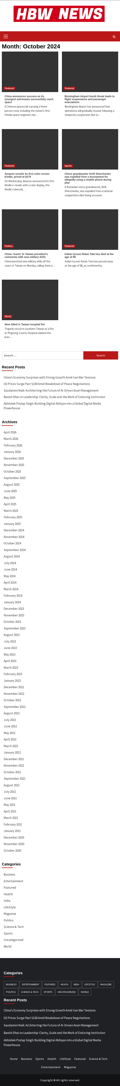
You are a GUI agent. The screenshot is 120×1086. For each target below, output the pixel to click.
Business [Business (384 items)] (11, 984)
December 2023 (14, 609)
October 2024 (12, 543)
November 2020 (14, 844)
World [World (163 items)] (85, 992)
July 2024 (10, 563)
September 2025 (14, 478)
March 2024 (11, 589)
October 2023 (12, 622)
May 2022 (9, 733)
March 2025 (11, 511)
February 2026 (13, 445)
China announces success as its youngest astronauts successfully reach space (29, 99)
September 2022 (14, 707)
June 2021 (10, 798)
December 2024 (14, 530)
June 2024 (10, 569)
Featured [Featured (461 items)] (50, 984)
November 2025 (14, 465)
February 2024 (13, 596)
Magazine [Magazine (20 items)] (106, 984)
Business (9, 874)
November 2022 (14, 694)
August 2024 (12, 556)
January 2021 (12, 831)
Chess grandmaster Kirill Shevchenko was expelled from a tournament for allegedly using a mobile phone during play (88, 178)
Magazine (10, 914)
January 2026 (12, 452)
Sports (68, 166)
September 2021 (14, 779)
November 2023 (14, 615)
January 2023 (12, 681)
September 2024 (14, 550)
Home (14, 1059)
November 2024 (14, 537)
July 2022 (10, 720)
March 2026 (11, 439)
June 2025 (10, 491)
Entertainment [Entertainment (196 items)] (30, 984)
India (7, 901)
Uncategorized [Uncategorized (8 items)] (67, 992)
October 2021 (12, 772)
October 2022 (12, 700)
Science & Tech (14, 927)
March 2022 (11, 746)
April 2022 (10, 739)
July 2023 (10, 641)
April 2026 (10, 432)
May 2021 (9, 805)
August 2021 (12, 785)
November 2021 (14, 765)
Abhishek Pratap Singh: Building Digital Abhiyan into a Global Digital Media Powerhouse (52, 406)
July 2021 (10, 792)
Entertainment (13, 881)
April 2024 (10, 582)
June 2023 (10, 648)
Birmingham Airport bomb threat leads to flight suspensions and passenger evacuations (90, 99)
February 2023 (13, 674)
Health (8, 894)
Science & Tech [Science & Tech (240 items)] (29, 992)
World (8, 316)
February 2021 (13, 824)
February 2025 (13, 517)
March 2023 (11, 668)
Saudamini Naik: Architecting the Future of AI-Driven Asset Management (51, 390)
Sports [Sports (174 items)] (48, 992)
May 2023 (9, 654)
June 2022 (10, 726)
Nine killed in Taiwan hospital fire (25, 324)
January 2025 (12, 524)
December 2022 (14, 687)
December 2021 (14, 759)
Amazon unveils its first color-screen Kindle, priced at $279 (27, 175)
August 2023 (12, 635)
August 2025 (12, 485)
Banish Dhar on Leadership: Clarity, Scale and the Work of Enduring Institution (54, 397)
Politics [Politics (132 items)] (11, 992)
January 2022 (12, 752)
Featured (9, 88)
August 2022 (12, 713)
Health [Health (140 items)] (64, 984)
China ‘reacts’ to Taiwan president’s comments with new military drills (26, 255)
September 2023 (14, 628)
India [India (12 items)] (76, 984)
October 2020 (12, 851)
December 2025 (14, 458)
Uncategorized (13, 940)
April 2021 (10, 811)
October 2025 (12, 471)
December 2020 (14, 837)
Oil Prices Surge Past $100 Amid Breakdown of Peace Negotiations (47, 384)
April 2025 (10, 504)
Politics (9, 246)
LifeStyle (10, 907)
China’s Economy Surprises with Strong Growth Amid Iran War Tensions (50, 377)
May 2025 (9, 498)
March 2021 (11, 818)
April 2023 (10, 661)
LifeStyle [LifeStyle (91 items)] (89, 984)
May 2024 (9, 576)
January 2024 (12, 602)
